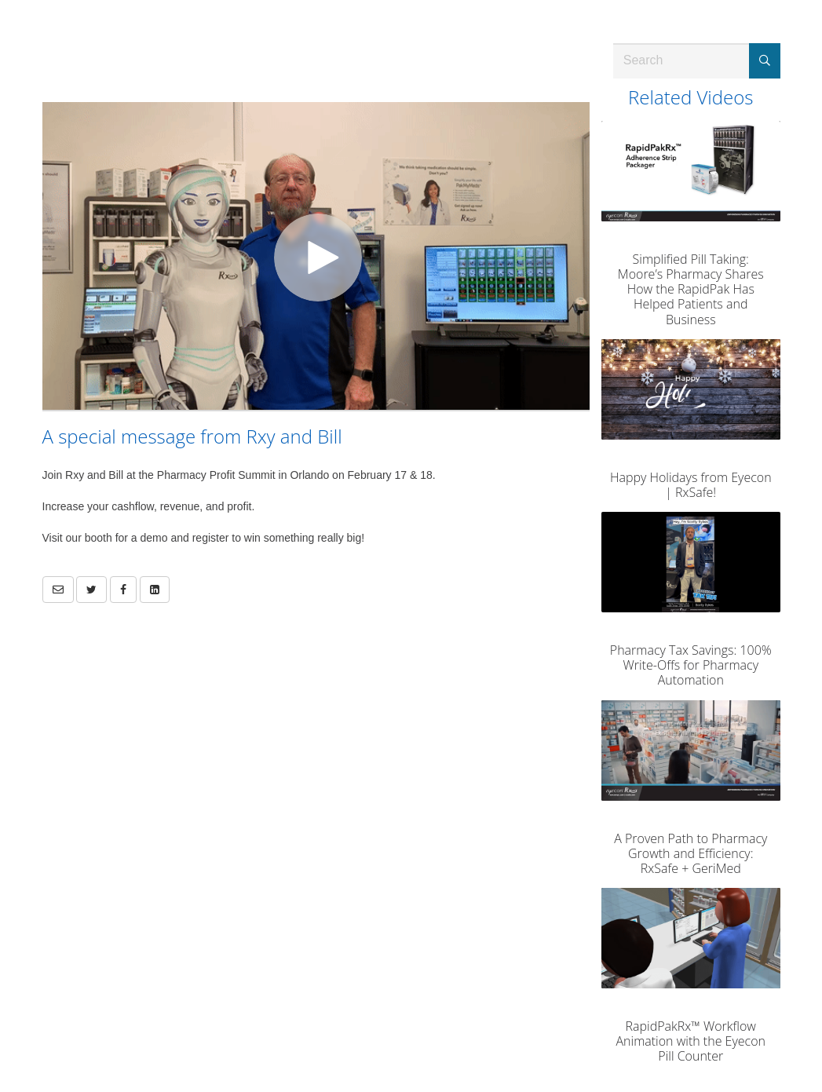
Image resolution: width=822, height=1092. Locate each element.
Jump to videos (0, 0)
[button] (58, 589)
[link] (91, 589)
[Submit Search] (764, 61)
